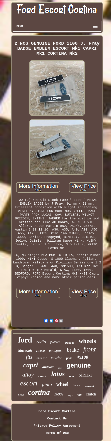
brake (73, 350)
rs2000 (40, 351)
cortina (39, 392)
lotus (58, 374)
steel (60, 367)
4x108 (82, 357)
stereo (42, 357)
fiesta (21, 394)
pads (69, 358)
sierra (85, 374)
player (55, 342)
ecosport (55, 350)
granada (69, 342)
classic (42, 376)
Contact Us (57, 419)
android (48, 367)
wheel (62, 384)
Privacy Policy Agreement (57, 426)
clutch (91, 394)
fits (29, 357)
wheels (87, 341)
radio (41, 341)
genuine (79, 365)
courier (56, 358)
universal (89, 386)
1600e (58, 394)
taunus (77, 385)
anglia (70, 395)
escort (29, 383)
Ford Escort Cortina (57, 411)
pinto (47, 384)
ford (25, 340)
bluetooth (25, 351)
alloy (28, 374)
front (89, 349)
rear (71, 376)
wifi (79, 394)
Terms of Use (57, 433)
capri (30, 365)
